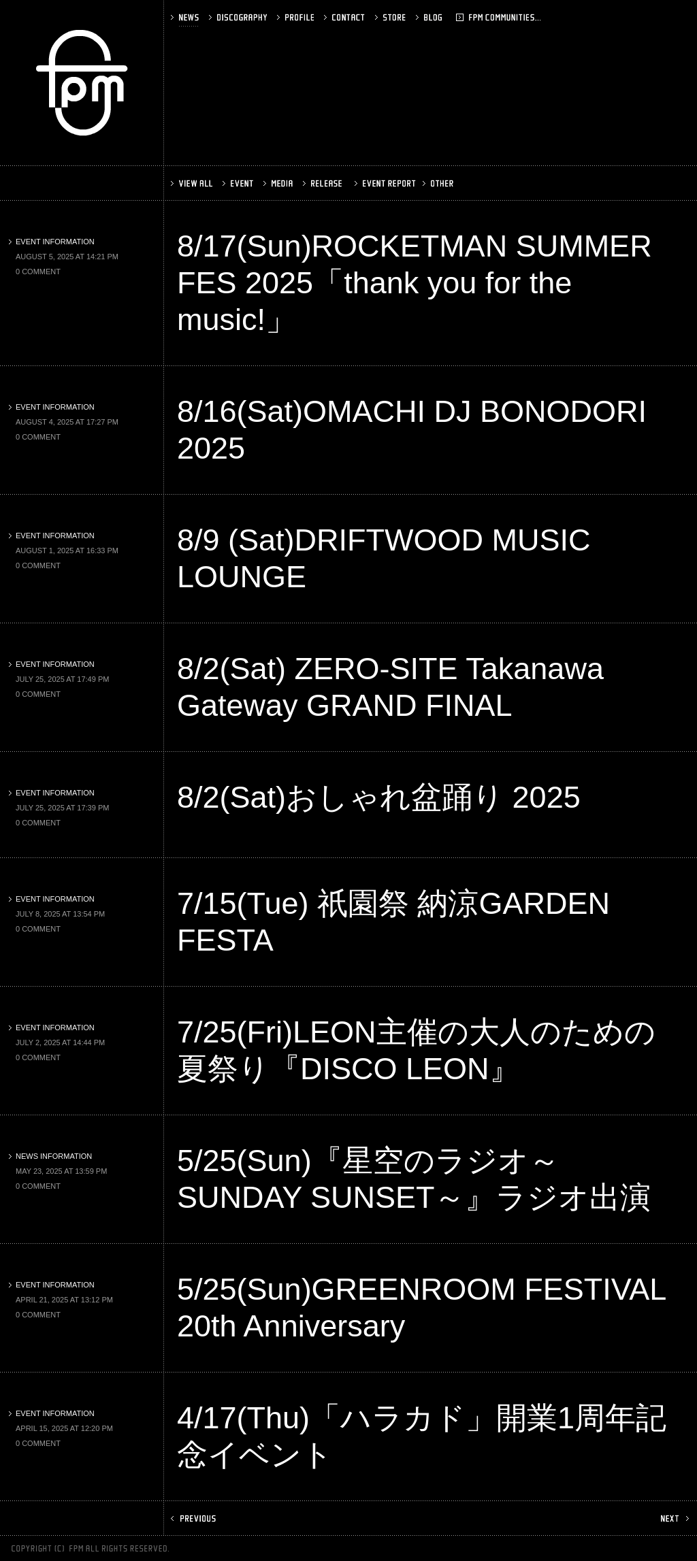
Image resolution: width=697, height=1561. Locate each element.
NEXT (673, 1518)
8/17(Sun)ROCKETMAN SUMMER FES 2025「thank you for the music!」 (414, 283)
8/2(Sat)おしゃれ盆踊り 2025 (379, 797)
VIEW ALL (193, 183)
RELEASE (323, 183)
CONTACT (345, 17)
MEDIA (279, 183)
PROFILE (296, 17)
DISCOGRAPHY (239, 17)
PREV (194, 1518)
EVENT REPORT (383, 183)
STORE (391, 17)
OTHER (439, 183)
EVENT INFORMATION (52, 241)
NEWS (186, 17)
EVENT (239, 183)
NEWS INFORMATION (50, 1156)
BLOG (448, 17)
